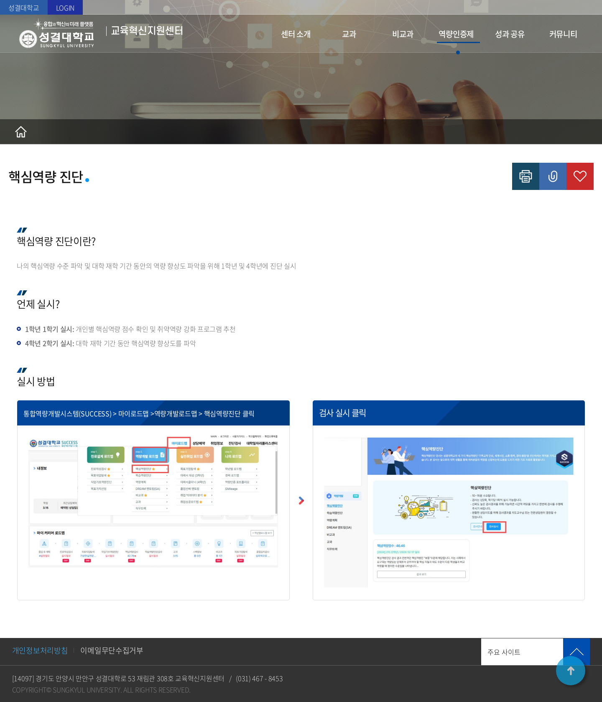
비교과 (402, 34)
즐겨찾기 (580, 176)
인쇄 (525, 176)
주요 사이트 (503, 652)
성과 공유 (510, 34)
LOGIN (65, 8)
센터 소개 (296, 34)
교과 (349, 34)
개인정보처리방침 (40, 650)
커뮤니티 (563, 34)
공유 (552, 176)
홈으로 (20, 131)
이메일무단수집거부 (111, 650)
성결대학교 (23, 8)
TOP (570, 670)
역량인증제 (456, 34)
